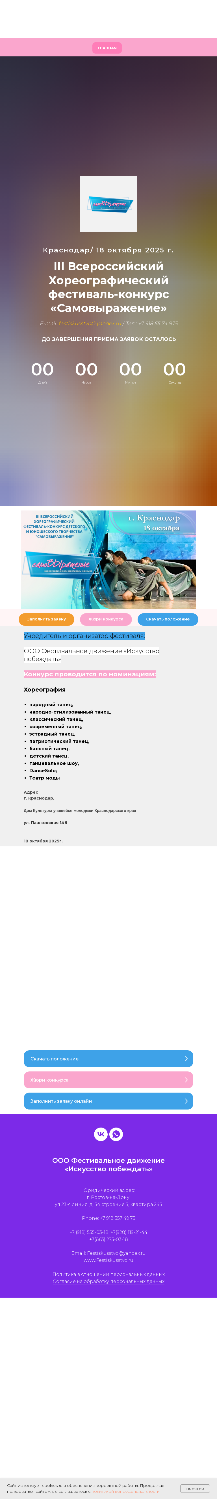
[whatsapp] (116, 1135)
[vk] (101, 1135)
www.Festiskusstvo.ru (108, 1261)
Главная (107, 48)
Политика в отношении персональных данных (109, 1274)
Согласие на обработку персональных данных (108, 1281)
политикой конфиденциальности (126, 1491)
